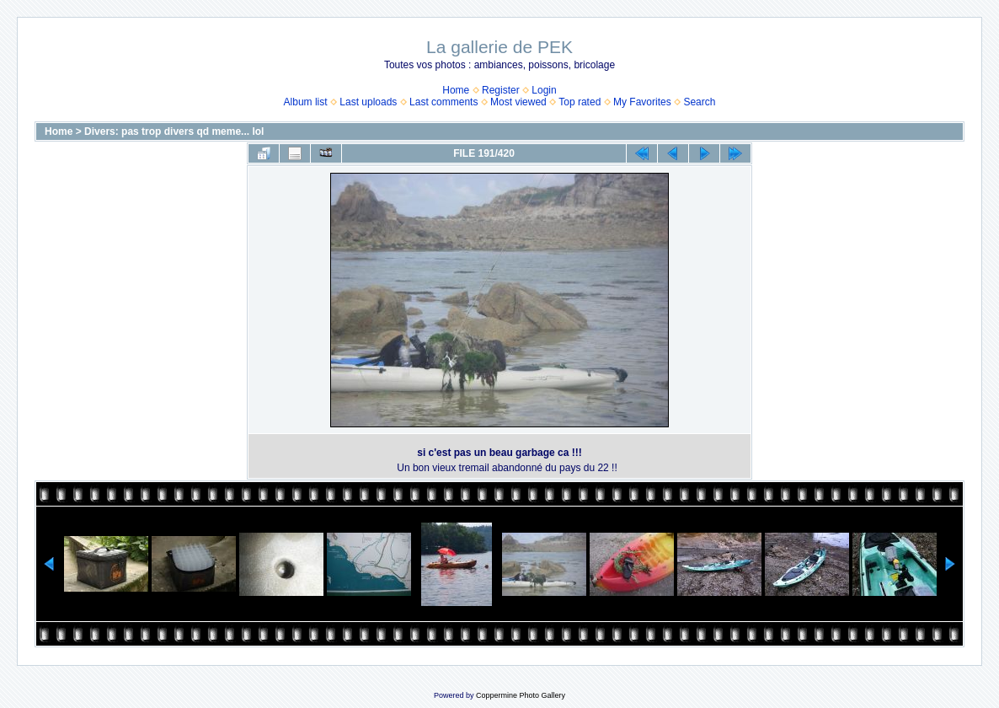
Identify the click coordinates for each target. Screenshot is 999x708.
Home (455, 90)
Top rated (579, 102)
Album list (306, 102)
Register (501, 90)
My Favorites (642, 102)
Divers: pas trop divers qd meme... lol (174, 131)
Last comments (443, 102)
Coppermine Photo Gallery (520, 695)
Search (699, 102)
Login (544, 90)
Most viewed (518, 102)
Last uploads (368, 102)
